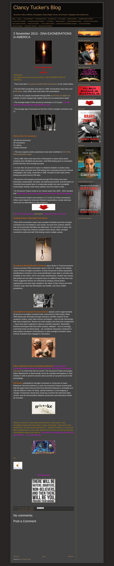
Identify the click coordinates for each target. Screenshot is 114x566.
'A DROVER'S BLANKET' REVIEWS (36, 21)
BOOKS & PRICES (72, 18)
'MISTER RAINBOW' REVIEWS (74, 21)
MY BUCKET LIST (52, 18)
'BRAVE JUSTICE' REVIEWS (45, 26)
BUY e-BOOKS (62, 18)
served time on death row (60, 96)
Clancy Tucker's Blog (37, 7)
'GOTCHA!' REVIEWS (17, 26)
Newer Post (16, 556)
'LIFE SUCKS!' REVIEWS (84, 23)
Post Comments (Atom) (25, 559)
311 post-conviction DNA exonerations (42, 84)
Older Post (70, 556)
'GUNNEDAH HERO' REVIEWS (85, 18)
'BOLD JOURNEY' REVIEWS (19, 23)
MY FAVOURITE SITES (40, 18)
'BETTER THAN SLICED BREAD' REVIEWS (66, 23)
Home (43, 556)
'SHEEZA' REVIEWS (60, 21)
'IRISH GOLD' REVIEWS (33, 23)
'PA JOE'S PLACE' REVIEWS (19, 21)
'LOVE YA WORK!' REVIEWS (47, 23)
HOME (13, 18)
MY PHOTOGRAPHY (28, 18)
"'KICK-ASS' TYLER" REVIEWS (90, 21)
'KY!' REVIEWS (49, 21)
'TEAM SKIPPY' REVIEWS (30, 26)
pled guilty (38, 214)
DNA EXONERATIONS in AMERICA (25, 510)
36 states (18, 91)
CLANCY (19, 18)
